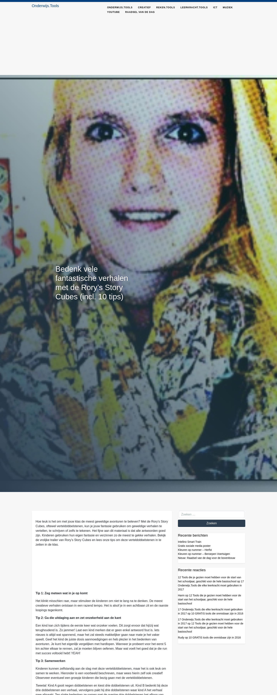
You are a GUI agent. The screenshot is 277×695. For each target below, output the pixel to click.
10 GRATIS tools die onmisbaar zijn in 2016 (217, 613)
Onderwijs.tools (120, 7)
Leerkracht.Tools (194, 7)
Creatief (144, 7)
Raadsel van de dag (140, 12)
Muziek (228, 7)
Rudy (181, 637)
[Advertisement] (138, 46)
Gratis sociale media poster (194, 545)
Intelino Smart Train (189, 541)
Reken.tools (165, 7)
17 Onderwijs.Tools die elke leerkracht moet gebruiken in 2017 (211, 585)
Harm (181, 595)
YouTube (113, 12)
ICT (215, 7)
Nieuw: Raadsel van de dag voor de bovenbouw (206, 557)
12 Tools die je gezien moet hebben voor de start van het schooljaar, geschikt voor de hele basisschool (209, 599)
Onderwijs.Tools (45, 6)
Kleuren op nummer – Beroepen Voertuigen (204, 553)
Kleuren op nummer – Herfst (195, 549)
